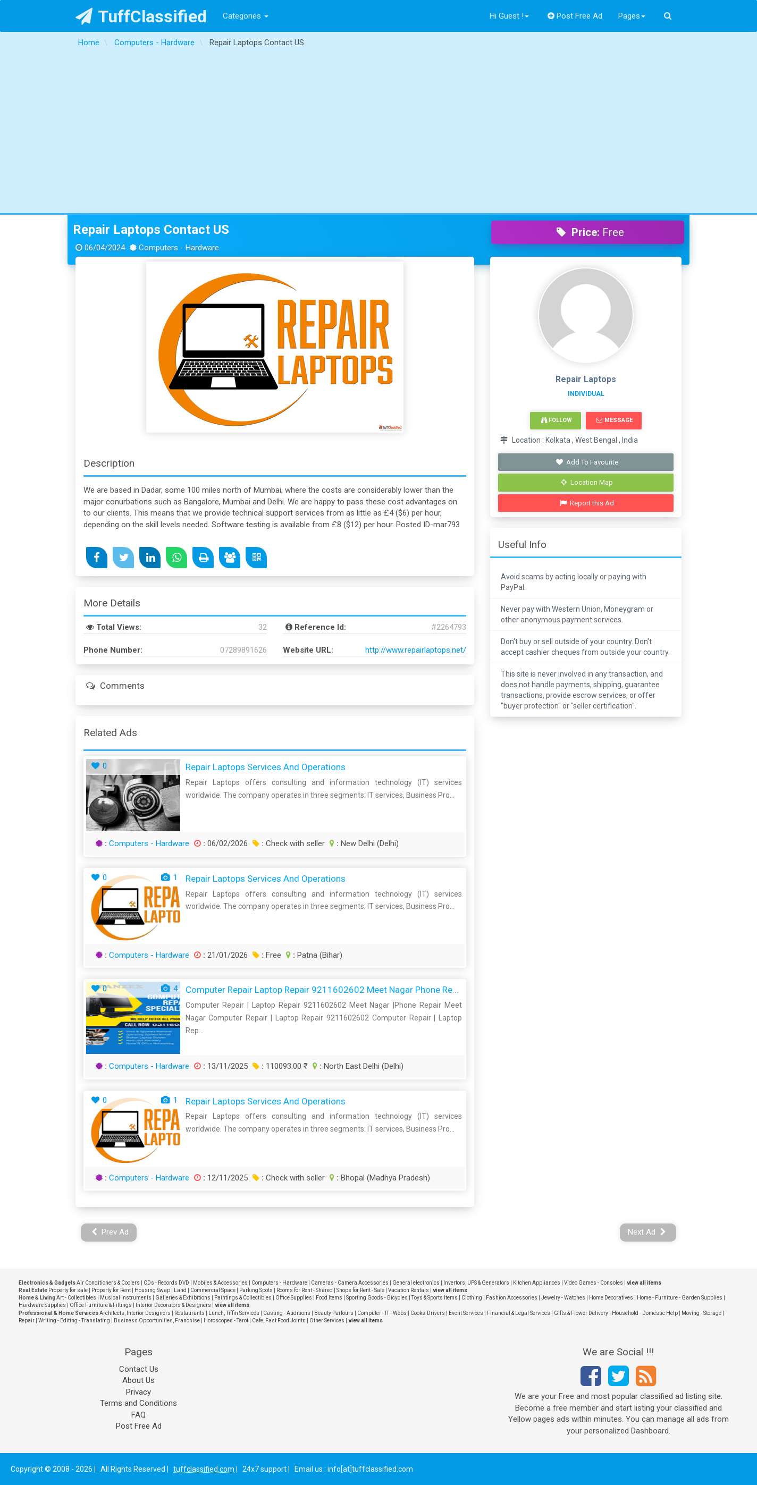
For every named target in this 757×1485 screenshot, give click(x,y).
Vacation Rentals (408, 1290)
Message (614, 420)
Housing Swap (152, 1290)
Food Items (329, 1298)
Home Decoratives (611, 1298)
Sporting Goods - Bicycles (377, 1298)
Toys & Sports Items (434, 1298)
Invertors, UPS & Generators (476, 1283)
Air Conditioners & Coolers (108, 1283)
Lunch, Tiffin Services (233, 1313)
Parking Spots (256, 1290)
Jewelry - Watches (563, 1298)
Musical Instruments (126, 1298)
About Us (138, 1380)
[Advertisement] (378, 133)
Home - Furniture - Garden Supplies (679, 1298)
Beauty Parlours (334, 1313)
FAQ (138, 1415)
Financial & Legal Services (518, 1313)
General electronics (416, 1283)
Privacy (138, 1392)
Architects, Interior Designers (135, 1313)
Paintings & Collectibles (243, 1298)
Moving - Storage (701, 1313)
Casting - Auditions (286, 1313)
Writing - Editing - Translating (74, 1320)
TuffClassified (141, 16)
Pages (631, 16)
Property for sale (68, 1290)
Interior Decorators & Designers (173, 1305)
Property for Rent (111, 1290)
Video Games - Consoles (593, 1283)
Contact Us (138, 1369)
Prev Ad (110, 1232)
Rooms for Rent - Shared (304, 1290)
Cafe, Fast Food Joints (279, 1320)
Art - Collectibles (76, 1298)
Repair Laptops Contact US (151, 230)
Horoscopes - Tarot (226, 1320)
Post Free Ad (575, 16)
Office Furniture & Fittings (101, 1305)
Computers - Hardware (149, 843)
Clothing (471, 1298)
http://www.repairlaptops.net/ (415, 650)
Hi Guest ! (509, 16)
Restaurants (189, 1313)
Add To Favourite (587, 462)
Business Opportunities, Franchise (157, 1320)
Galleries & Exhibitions (183, 1298)
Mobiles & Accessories (220, 1283)
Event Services (466, 1313)
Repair (27, 1320)
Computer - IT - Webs (382, 1313)
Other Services (326, 1320)
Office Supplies (293, 1298)
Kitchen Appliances (536, 1283)
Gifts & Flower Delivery (581, 1313)
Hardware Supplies (42, 1305)
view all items (644, 1283)
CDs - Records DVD (166, 1283)
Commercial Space (212, 1290)
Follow (556, 420)
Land (180, 1290)
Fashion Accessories (511, 1298)
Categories (245, 16)
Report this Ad (587, 503)
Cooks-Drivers (427, 1313)
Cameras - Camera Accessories (350, 1283)
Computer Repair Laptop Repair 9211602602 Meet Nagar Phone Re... (322, 989)
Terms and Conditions (138, 1403)
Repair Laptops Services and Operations (266, 767)
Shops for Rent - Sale (360, 1290)
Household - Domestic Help (645, 1313)
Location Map (587, 482)
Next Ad (647, 1232)
